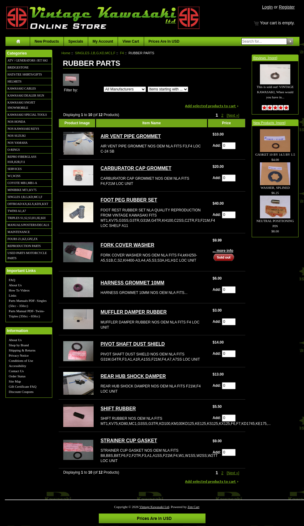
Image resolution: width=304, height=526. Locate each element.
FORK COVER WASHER (127, 245)
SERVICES (15, 169)
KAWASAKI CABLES (22, 88)
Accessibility (17, 366)
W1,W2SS (14, 176)
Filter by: (71, 90)
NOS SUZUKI (17, 135)
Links (12, 295)
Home (65, 53)
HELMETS (15, 81)
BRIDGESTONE (18, 67)
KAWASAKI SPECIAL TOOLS (27, 114)
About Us (15, 285)
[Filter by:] (125, 89)
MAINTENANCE (19, 232)
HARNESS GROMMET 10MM (132, 282)
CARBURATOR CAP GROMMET (136, 168)
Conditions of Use (21, 360)
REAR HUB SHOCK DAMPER (133, 376)
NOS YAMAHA (18, 142)
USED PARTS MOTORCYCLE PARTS (27, 255)
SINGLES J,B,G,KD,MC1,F (25, 197)
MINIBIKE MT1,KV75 (22, 190)
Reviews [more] (265, 58)
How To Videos (19, 290)
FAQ (12, 280)
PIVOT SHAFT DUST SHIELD (133, 344)
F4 (122, 53)
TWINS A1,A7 (17, 211)
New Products (47, 41)
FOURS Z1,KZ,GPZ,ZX (23, 239)
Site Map (15, 381)
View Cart (131, 41)
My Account (103, 41)
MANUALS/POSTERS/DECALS (28, 225)
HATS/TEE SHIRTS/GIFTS (25, 74)
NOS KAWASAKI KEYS (23, 128)
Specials (75, 41)
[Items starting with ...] (168, 89)
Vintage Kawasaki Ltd (154, 507)
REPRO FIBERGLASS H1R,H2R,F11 (22, 159)
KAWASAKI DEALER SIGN (26, 95)
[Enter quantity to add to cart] (229, 145)
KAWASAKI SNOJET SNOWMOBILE (21, 105)
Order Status (17, 376)
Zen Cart (193, 507)
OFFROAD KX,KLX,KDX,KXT (28, 204)
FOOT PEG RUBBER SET (129, 200)
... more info (222, 251)
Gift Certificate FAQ (22, 386)
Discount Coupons (21, 392)
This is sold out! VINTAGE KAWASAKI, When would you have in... (275, 85)
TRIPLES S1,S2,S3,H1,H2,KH (27, 218)
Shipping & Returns (22, 350)
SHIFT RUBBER (118, 408)
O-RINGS (14, 149)
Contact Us (16, 371)
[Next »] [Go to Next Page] (232, 115)
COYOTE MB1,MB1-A (22, 183)
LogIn (267, 7)
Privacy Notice (19, 355)
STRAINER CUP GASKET (129, 440)
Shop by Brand (19, 345)
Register (287, 7)
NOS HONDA (17, 121)
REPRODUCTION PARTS (24, 246)
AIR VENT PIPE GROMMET (131, 136)
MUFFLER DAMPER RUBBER (134, 312)
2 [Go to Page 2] (222, 115)
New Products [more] (269, 123)
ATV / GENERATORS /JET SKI (28, 60)
